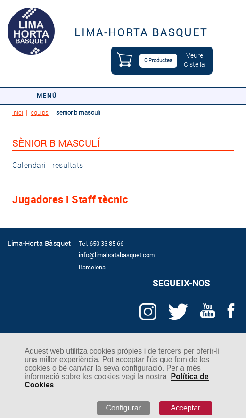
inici (17, 112)
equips (40, 112)
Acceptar (185, 408)
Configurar (123, 408)
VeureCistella (194, 60)
